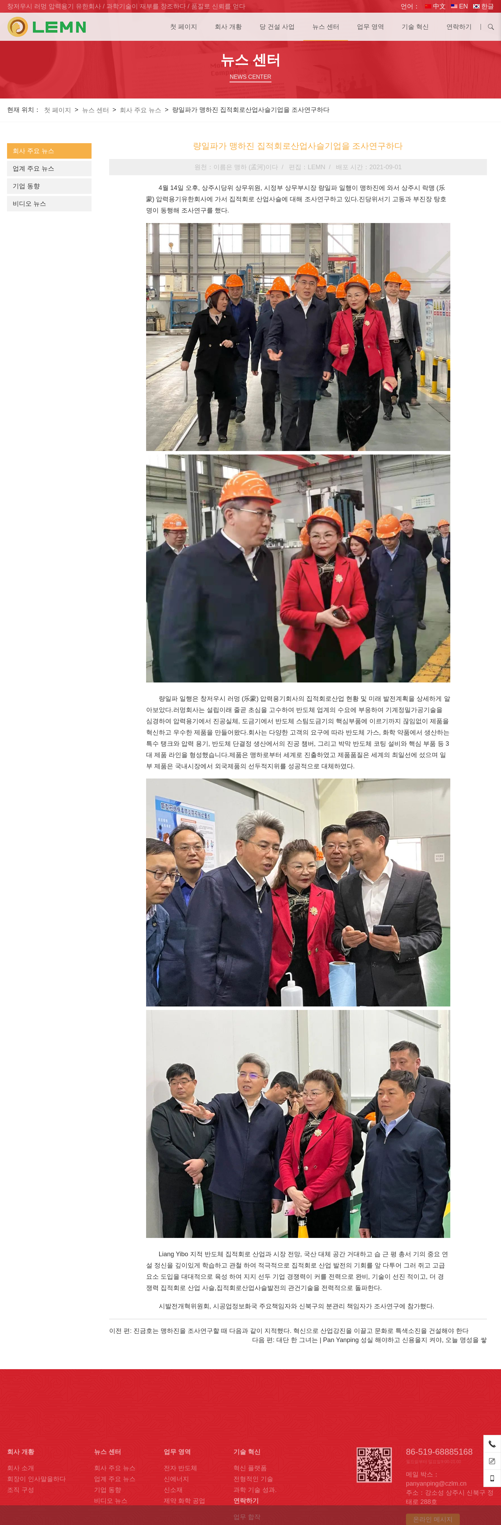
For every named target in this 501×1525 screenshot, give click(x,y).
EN (459, 6)
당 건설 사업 (277, 26)
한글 (483, 6)
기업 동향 (26, 186)
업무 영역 (370, 26)
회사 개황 (228, 26)
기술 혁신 (415, 26)
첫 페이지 (183, 26)
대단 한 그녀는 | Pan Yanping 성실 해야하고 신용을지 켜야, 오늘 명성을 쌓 (381, 1339)
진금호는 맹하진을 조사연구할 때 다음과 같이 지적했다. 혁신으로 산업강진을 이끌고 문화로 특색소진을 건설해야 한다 (301, 1330)
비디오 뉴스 (29, 203)
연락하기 (459, 26)
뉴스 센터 (325, 26)
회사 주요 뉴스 (140, 110)
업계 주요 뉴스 (33, 168)
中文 (435, 6)
